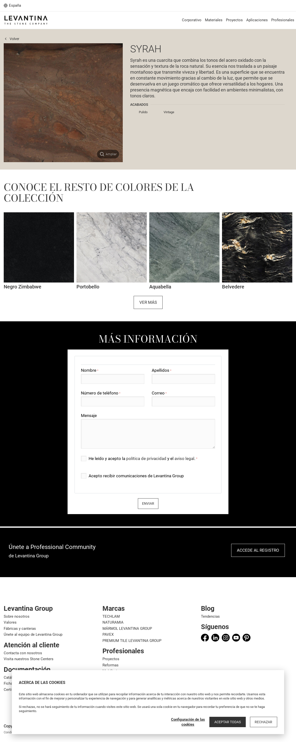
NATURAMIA (112, 622)
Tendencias (210, 616)
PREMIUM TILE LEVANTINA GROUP (131, 640)
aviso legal (184, 458)
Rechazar (264, 722)
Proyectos (110, 659)
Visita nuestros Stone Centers (28, 659)
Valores (10, 622)
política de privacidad (146, 458)
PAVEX (108, 634)
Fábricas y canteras (20, 628)
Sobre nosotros (16, 616)
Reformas (110, 665)
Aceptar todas (229, 722)
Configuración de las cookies (191, 722)
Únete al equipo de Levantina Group (33, 634)
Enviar (148, 503)
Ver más (148, 302)
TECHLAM (111, 616)
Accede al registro (258, 550)
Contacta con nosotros (23, 653)
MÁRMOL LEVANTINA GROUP (127, 628)
